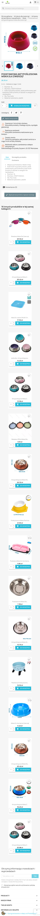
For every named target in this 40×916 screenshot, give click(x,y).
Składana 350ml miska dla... (20, 439)
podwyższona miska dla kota (20, 520)
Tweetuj (16, 112)
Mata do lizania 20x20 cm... (20, 317)
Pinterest (21, 112)
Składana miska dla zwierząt (20, 236)
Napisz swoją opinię (10, 119)
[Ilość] (3, 106)
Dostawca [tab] (15, 160)
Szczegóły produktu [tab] (19, 157)
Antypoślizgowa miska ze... (20, 642)
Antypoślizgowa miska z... (20, 277)
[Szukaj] (20, 8)
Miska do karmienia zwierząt (20, 723)
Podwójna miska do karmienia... (20, 561)
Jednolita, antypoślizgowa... (20, 358)
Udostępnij (11, 112)
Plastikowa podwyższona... (20, 683)
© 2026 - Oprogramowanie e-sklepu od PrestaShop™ (19, 914)
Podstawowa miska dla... (20, 601)
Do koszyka (23, 242)
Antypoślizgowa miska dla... (20, 480)
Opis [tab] (7, 157)
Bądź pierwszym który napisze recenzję (20, 195)
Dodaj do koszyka (20, 106)
